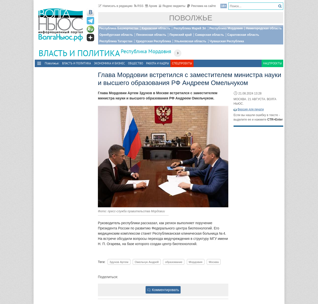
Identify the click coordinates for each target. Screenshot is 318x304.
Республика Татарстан (115, 41)
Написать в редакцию (115, 6)
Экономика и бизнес (109, 63)
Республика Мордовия (226, 28)
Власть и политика (76, 63)
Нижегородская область (264, 28)
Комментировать (163, 290)
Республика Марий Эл (189, 28)
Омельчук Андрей (147, 261)
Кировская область (156, 28)
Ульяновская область (190, 41)
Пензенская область (151, 35)
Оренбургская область (116, 35)
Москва (214, 261)
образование (173, 261)
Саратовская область (243, 35)
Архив (151, 6)
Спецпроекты (182, 63)
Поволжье (190, 18)
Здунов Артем (119, 261)
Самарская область (209, 35)
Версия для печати (251, 109)
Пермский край (180, 35)
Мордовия (195, 261)
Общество (135, 63)
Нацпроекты (272, 63)
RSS (139, 6)
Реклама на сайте (201, 6)
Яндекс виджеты (172, 6)
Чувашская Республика (227, 41)
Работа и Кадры (157, 63)
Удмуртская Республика (153, 41)
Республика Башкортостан (118, 28)
